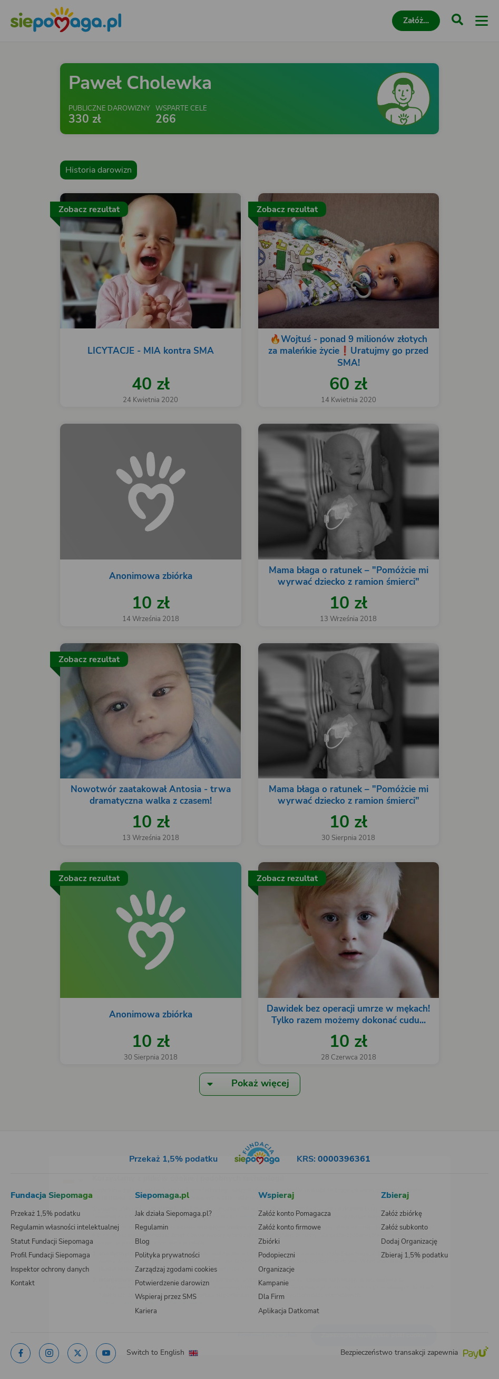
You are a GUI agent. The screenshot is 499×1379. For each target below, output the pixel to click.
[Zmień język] (29, 1161)
